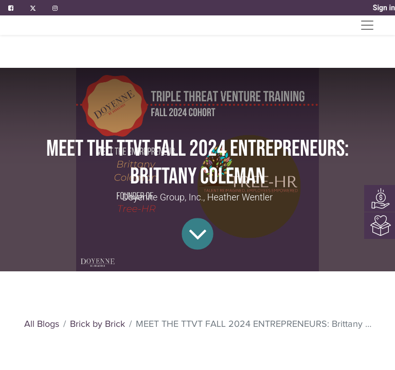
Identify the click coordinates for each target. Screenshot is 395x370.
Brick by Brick (97, 324)
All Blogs (41, 324)
